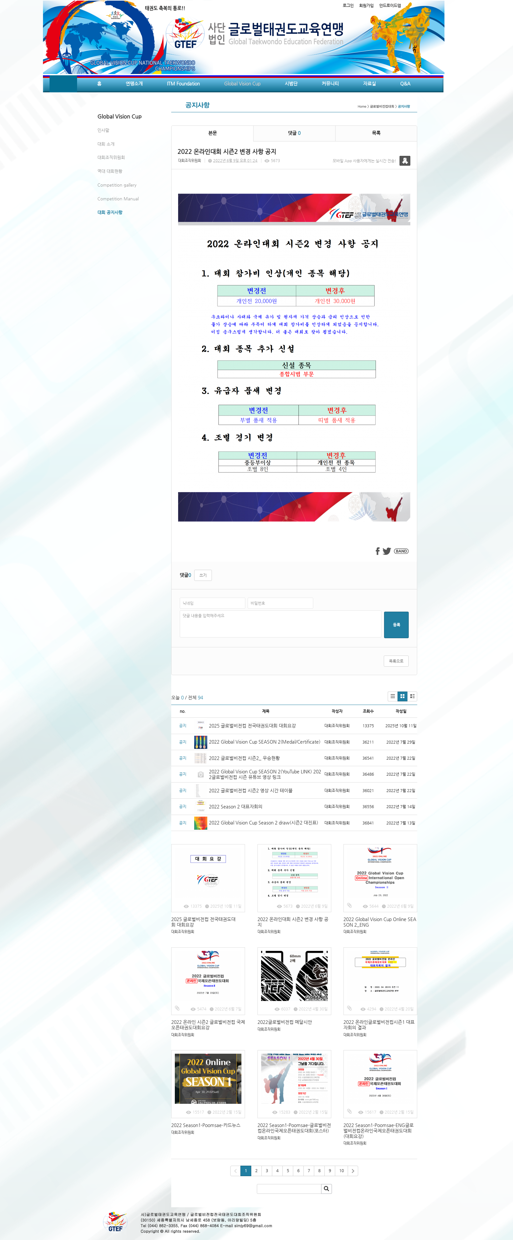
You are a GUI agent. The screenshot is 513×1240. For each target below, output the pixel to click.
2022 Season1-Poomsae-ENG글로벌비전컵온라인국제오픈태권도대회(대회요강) (378, 1130)
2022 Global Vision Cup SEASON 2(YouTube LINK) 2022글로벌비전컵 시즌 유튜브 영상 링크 (265, 774)
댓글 (294, 133)
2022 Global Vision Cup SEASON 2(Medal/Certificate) (264, 741)
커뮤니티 (330, 83)
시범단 (291, 83)
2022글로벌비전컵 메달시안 (284, 1022)
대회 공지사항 (109, 212)
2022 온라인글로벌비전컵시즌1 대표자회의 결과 (379, 1024)
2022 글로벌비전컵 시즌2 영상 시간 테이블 (251, 790)
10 (341, 1170)
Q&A (405, 83)
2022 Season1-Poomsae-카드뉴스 (205, 1125)
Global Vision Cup (242, 83)
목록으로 (396, 661)
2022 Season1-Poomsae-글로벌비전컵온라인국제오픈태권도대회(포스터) (294, 1127)
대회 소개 (105, 143)
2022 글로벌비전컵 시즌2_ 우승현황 (244, 758)
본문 (212, 133)
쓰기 (203, 575)
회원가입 (366, 5)
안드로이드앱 (390, 5)
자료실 (369, 83)
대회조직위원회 (111, 157)
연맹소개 (134, 83)
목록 (376, 133)
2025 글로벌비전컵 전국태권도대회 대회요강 (252, 725)
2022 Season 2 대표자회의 (235, 806)
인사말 (103, 130)
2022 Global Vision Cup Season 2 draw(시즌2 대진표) (263, 822)
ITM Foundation (183, 83)
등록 (396, 624)
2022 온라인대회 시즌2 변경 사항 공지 (292, 921)
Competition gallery (116, 184)
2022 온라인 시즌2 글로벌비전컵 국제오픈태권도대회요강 (208, 1024)
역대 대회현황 (109, 171)
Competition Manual (118, 198)
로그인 (348, 5)
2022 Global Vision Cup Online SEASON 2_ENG (379, 921)
